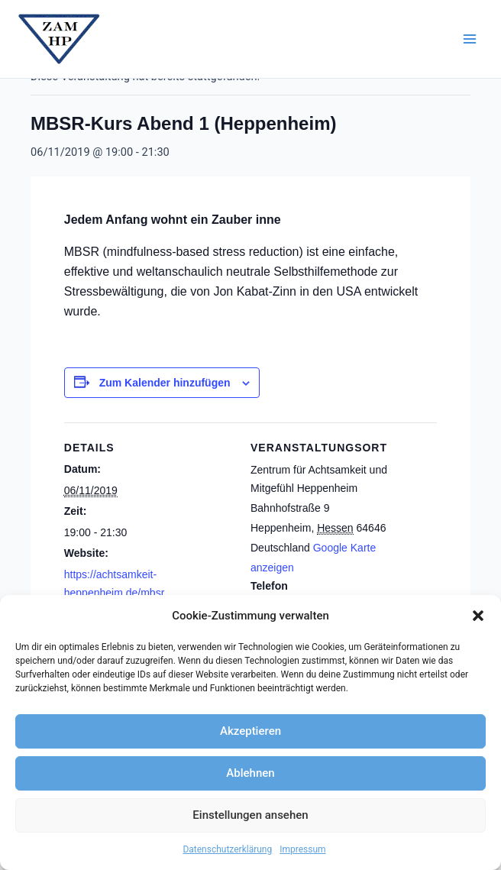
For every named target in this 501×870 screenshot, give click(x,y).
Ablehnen (250, 773)
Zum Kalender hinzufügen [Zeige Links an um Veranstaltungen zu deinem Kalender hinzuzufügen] (165, 383)
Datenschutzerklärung (227, 849)
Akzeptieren (250, 731)
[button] (478, 615)
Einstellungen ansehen (250, 815)
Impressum (302, 849)
